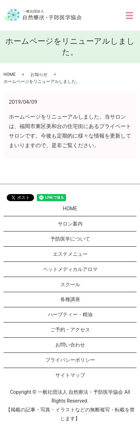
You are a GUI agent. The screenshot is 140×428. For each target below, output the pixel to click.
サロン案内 (70, 224)
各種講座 (70, 299)
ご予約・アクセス (70, 329)
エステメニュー (70, 254)
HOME (10, 74)
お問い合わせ (70, 345)
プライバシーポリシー (70, 360)
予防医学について (70, 239)
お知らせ (38, 74)
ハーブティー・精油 (70, 314)
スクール (70, 284)
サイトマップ (70, 375)
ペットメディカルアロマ (70, 269)
